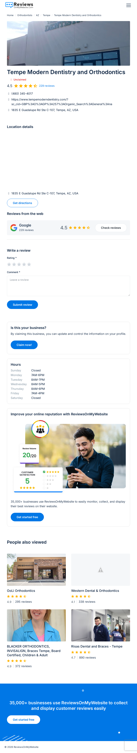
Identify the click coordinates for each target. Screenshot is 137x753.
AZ (37, 15)
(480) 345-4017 (22, 93)
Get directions (22, 203)
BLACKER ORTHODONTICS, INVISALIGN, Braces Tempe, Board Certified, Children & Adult (33, 652)
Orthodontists (24, 15)
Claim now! (24, 346)
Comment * (13, 272)
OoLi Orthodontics (21, 592)
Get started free (23, 721)
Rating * (12, 257)
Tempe (46, 15)
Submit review (22, 304)
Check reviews (111, 228)
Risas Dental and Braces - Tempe (97, 648)
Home (10, 15)
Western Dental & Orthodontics (95, 592)
